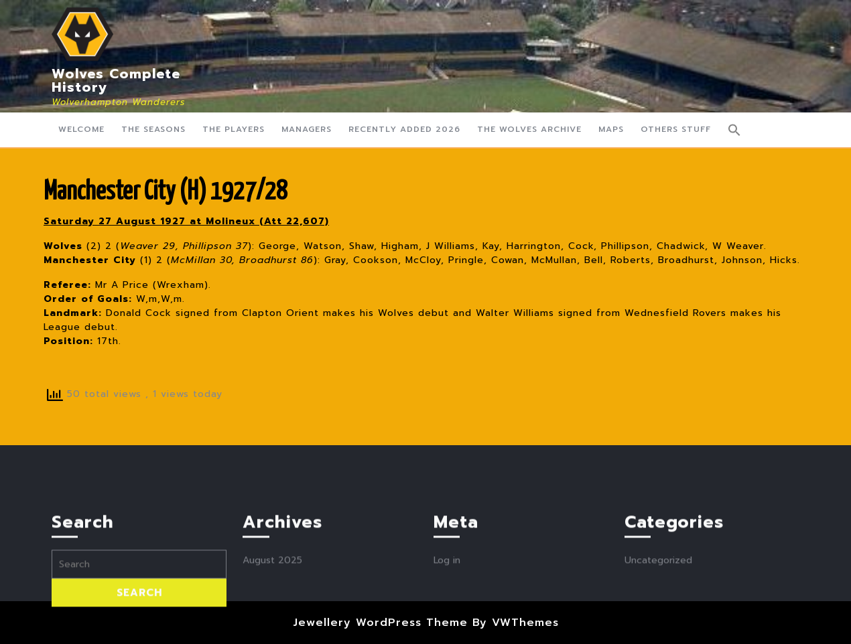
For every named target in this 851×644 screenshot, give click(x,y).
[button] (734, 129)
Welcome (81, 129)
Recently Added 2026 (404, 129)
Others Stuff (676, 129)
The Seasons (153, 129)
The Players (233, 129)
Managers (306, 129)
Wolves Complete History (116, 80)
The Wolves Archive (529, 129)
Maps (611, 129)
